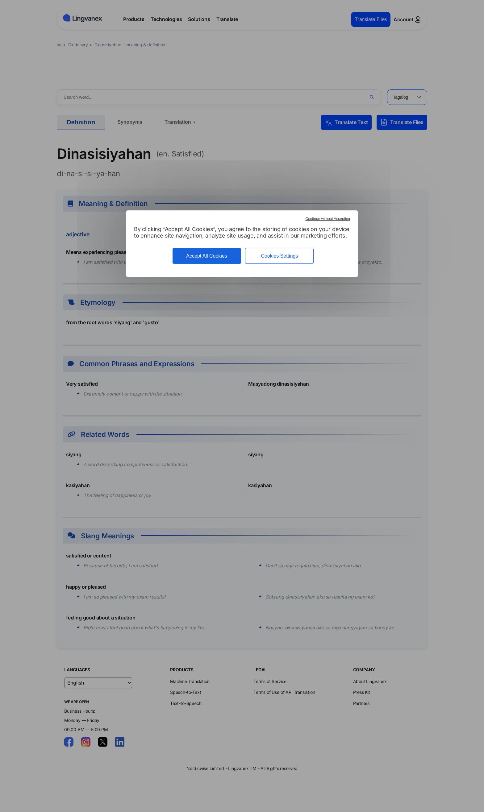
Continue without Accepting (327, 219)
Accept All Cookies (206, 256)
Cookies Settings (279, 256)
